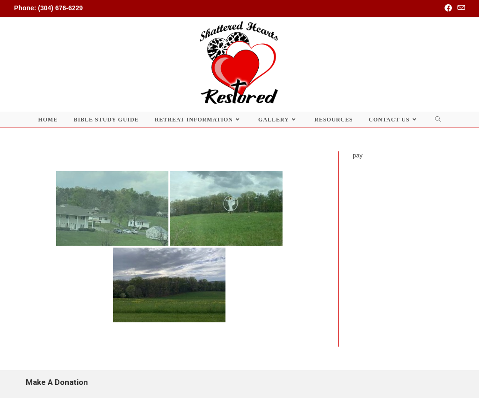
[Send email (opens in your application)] (460, 8)
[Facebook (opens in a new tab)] (448, 8)
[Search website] (438, 120)
